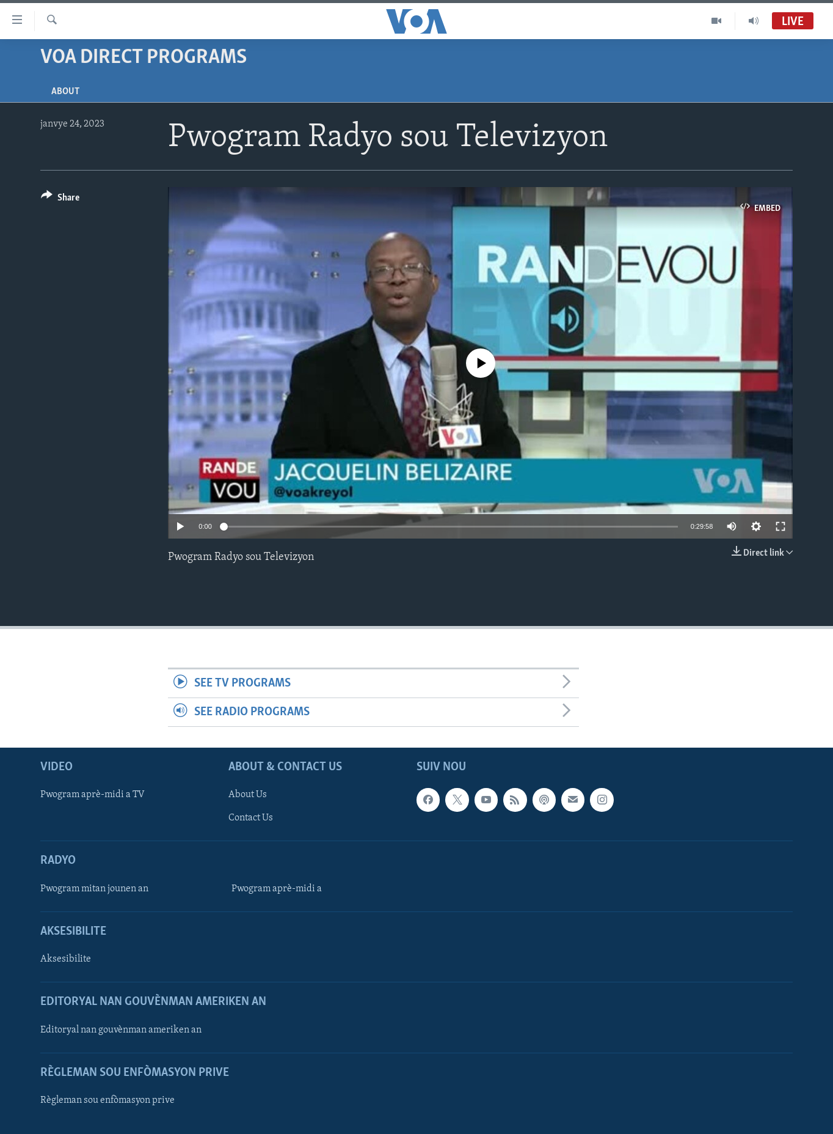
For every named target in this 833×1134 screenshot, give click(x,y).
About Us (247, 795)
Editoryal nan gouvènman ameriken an (121, 1030)
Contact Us (250, 818)
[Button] (60, 199)
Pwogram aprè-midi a (276, 889)
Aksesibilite (65, 959)
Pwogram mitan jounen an (94, 889)
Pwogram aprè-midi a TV (92, 795)
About (65, 92)
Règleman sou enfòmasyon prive (107, 1100)
